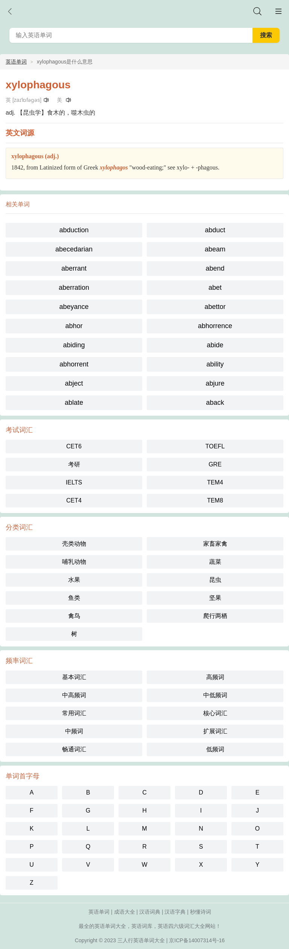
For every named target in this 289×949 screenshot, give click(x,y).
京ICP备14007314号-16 (197, 940)
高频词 (215, 677)
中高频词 (74, 695)
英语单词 (16, 61)
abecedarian (74, 249)
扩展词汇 (215, 731)
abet (215, 287)
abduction (73, 230)
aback (215, 402)
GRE (215, 464)
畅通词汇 (74, 749)
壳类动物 (74, 543)
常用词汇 (74, 713)
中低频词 (215, 695)
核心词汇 (215, 713)
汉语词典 (149, 912)
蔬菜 (215, 562)
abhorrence (215, 326)
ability (215, 364)
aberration (74, 287)
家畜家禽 (215, 543)
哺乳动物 (74, 562)
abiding (74, 345)
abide (215, 345)
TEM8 (215, 500)
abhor (73, 326)
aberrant (74, 268)
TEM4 (215, 482)
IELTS (74, 482)
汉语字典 (175, 912)
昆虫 (215, 580)
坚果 (215, 598)
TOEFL (215, 446)
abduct (215, 230)
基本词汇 (74, 677)
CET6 (74, 446)
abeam (215, 249)
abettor (214, 306)
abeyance (73, 306)
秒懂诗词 (200, 912)
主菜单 (278, 11)
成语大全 (124, 912)
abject (74, 383)
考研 (74, 464)
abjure (214, 383)
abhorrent (73, 364)
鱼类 (74, 598)
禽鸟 (74, 616)
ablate (74, 402)
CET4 (74, 500)
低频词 (215, 749)
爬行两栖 (215, 616)
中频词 (74, 731)
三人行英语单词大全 (141, 940)
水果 (74, 580)
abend (214, 268)
